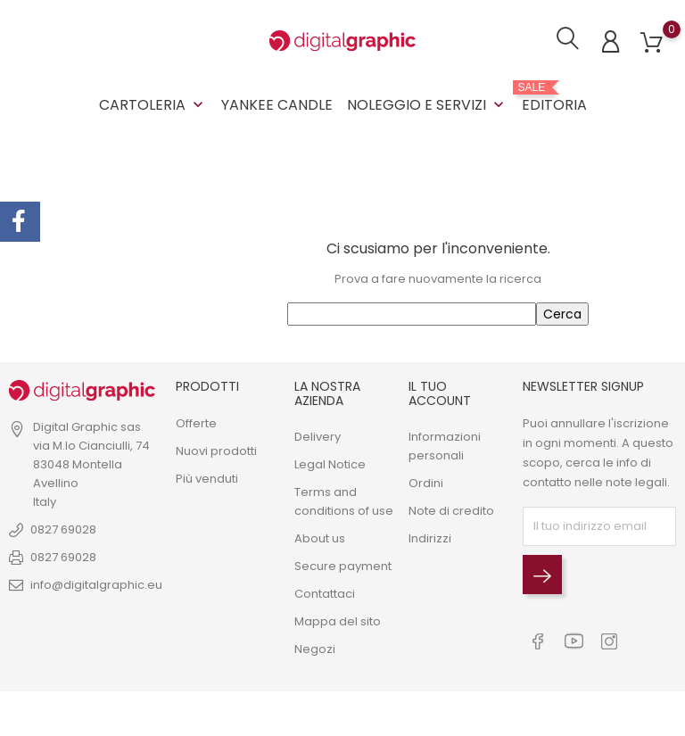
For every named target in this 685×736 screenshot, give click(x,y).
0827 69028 (63, 529)
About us (319, 537)
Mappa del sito (337, 620)
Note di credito (451, 509)
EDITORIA (554, 98)
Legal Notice (330, 463)
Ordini (426, 482)
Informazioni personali (445, 445)
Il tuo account (440, 393)
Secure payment (343, 565)
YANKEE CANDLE (277, 105)
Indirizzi (430, 537)
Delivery (317, 435)
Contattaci (324, 592)
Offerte (196, 422)
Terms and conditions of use (343, 500)
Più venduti (207, 477)
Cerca (562, 314)
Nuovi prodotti (216, 450)
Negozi (314, 648)
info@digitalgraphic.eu (96, 584)
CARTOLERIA (153, 105)
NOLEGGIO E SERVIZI (427, 105)
